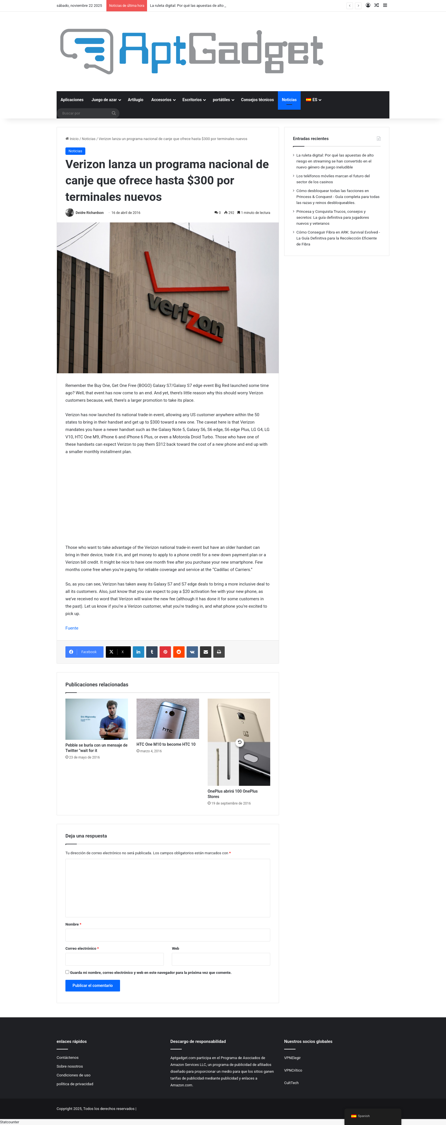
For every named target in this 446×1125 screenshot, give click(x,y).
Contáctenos (68, 1057)
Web (175, 948)
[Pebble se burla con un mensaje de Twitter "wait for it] (96, 719)
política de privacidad (75, 1084)
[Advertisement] (167, 502)
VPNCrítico (293, 1070)
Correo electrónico (82, 948)
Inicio (72, 139)
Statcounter (9, 1122)
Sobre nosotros (70, 1066)
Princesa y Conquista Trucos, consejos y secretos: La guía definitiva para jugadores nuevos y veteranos (332, 217)
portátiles (221, 99)
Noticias (289, 99)
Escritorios (192, 99)
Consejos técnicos (257, 99)
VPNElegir (292, 1058)
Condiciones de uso (73, 1075)
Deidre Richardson (90, 213)
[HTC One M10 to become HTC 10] (168, 719)
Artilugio (135, 99)
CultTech (291, 1083)
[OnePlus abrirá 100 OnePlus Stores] (239, 742)
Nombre (73, 924)
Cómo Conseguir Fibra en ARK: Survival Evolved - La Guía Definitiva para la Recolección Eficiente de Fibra (338, 238)
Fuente (72, 628)
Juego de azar (104, 99)
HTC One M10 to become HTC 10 (166, 744)
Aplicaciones (72, 99)
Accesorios (161, 99)
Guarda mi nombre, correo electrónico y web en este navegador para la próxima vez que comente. (151, 972)
